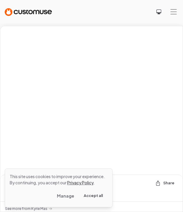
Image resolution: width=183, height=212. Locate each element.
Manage (65, 195)
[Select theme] (159, 11)
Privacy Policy (80, 182)
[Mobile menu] (173, 12)
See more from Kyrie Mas (28, 208)
